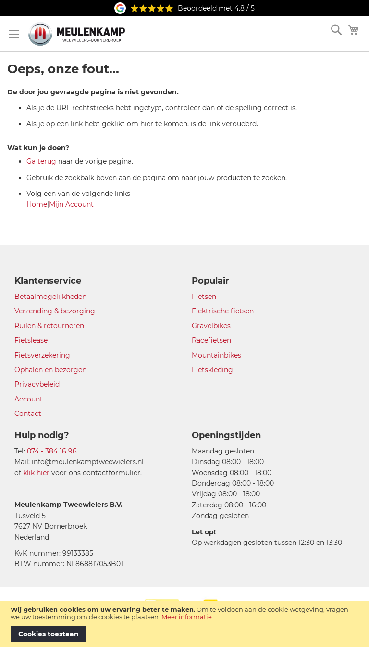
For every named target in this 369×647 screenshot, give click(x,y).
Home (36, 204)
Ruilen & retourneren (49, 326)
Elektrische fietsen (223, 311)
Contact (27, 413)
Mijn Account (71, 204)
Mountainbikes (216, 355)
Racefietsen (211, 340)
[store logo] (76, 34)
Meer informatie (186, 617)
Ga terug (41, 161)
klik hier (36, 472)
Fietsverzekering (42, 355)
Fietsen (204, 296)
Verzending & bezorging (54, 311)
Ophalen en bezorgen (50, 369)
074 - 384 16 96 (52, 451)
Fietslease (31, 340)
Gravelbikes (211, 326)
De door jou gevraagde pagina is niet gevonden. (93, 92)
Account (28, 399)
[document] (184, 624)
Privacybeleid (37, 384)
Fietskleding (212, 369)
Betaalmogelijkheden (50, 296)
